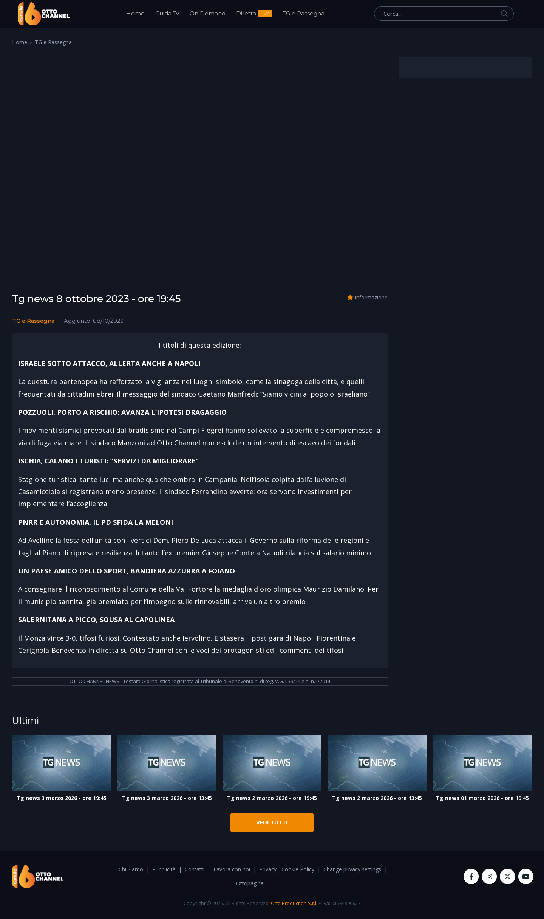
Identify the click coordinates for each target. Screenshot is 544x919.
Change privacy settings (352, 869)
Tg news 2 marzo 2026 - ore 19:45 (272, 797)
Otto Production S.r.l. (294, 903)
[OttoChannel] (44, 14)
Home (135, 13)
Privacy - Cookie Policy (286, 869)
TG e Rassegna (304, 13)
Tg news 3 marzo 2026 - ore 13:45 (167, 797)
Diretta (254, 13)
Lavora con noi (231, 869)
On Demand (208, 13)
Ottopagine (250, 883)
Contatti (194, 869)
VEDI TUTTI (272, 822)
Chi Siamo (131, 869)
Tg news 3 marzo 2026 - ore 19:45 (62, 797)
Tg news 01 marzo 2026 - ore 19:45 (482, 797)
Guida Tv (167, 13)
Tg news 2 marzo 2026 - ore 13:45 (377, 797)
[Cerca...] (444, 13)
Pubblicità (164, 869)
